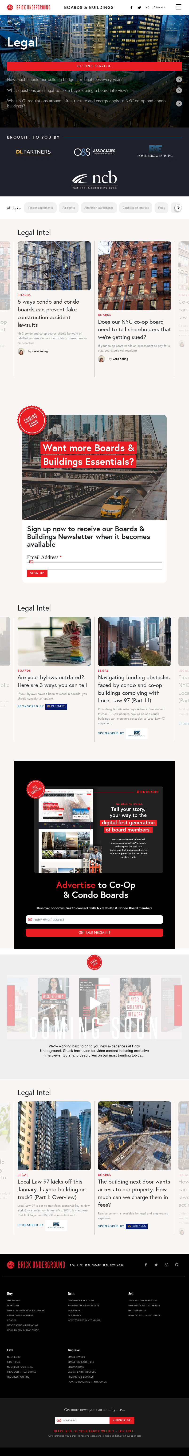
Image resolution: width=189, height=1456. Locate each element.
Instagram (147, 7)
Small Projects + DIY (81, 1361)
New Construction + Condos (25, 1310)
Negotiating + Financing (22, 1325)
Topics (14, 208)
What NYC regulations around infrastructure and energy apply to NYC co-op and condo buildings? (94, 103)
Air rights (69, 208)
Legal (103, 670)
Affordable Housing (20, 1315)
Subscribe (122, 1420)
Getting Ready (137, 1310)
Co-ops (11, 1320)
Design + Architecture (82, 1371)
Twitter (139, 7)
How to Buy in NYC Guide (23, 1330)
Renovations (76, 1366)
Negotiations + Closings (144, 1305)
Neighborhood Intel (20, 1366)
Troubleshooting (18, 1376)
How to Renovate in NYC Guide (87, 1381)
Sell (131, 1293)
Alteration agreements (98, 208)
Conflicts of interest (136, 208)
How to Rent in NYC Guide (84, 1320)
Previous (12, 312)
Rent (71, 1293)
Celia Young (40, 351)
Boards (24, 295)
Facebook (131, 7)
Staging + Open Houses (143, 1300)
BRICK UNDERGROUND (33, 7)
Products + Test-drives (21, 1371)
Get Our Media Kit (94, 932)
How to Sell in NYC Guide (144, 1315)
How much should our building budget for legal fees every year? (94, 79)
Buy (10, 1293)
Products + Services (81, 1376)
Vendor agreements (40, 208)
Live (10, 1350)
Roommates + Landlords (83, 1305)
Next (178, 207)
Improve (74, 1350)
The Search (75, 1315)
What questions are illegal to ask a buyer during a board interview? (94, 90)
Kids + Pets (13, 1361)
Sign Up (37, 573)
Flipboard (159, 7)
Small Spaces (76, 1356)
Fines (161, 208)
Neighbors (13, 1356)
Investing (13, 1305)
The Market (14, 1300)
